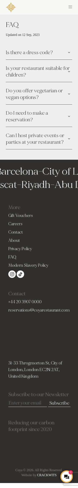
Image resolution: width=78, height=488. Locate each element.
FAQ (12, 257)
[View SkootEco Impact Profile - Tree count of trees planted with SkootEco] (39, 445)
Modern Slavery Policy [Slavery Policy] (28, 265)
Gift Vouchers (20, 215)
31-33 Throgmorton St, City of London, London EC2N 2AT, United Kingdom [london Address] (35, 369)
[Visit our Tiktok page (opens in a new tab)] (20, 274)
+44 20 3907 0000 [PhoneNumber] (25, 301)
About (14, 240)
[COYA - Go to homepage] (11, 7)
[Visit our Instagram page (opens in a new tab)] (12, 274)
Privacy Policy (20, 248)
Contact (15, 232)
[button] (55, 6)
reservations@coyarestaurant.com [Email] (39, 310)
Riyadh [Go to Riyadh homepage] (34, 185)
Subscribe (59, 403)
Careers (15, 223)
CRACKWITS (47, 475)
